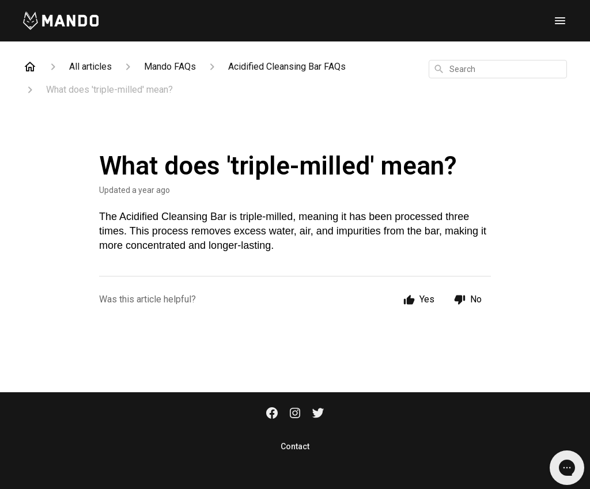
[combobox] (498, 69)
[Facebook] (272, 414)
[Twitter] (318, 414)
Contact (295, 446)
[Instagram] (295, 414)
